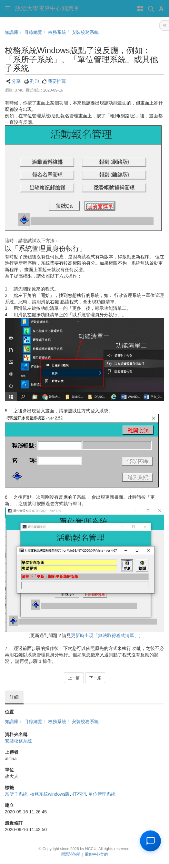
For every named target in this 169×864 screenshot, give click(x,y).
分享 (16, 81)
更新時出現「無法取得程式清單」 (105, 635)
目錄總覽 (33, 32)
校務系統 (57, 32)
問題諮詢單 (71, 854)
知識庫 (11, 32)
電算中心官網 (96, 854)
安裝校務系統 (85, 32)
